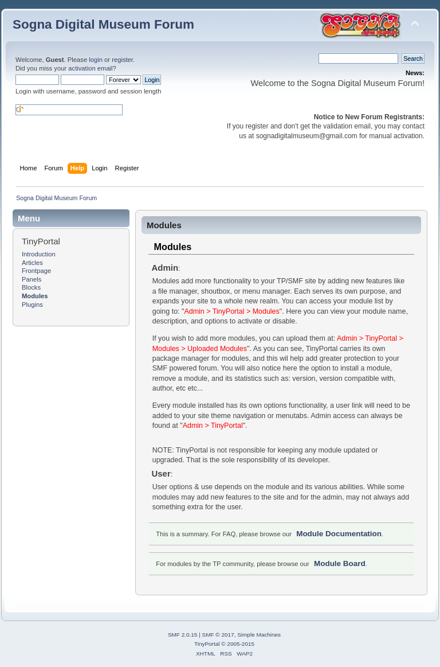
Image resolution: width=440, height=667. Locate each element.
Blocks (31, 287)
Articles (32, 262)
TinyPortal (207, 644)
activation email (90, 68)
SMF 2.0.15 (183, 634)
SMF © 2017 (218, 634)
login (96, 59)
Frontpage (36, 270)
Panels (31, 279)
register (122, 59)
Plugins (32, 304)
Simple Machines (259, 634)
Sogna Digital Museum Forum (103, 24)
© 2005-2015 (237, 644)
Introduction (39, 254)
